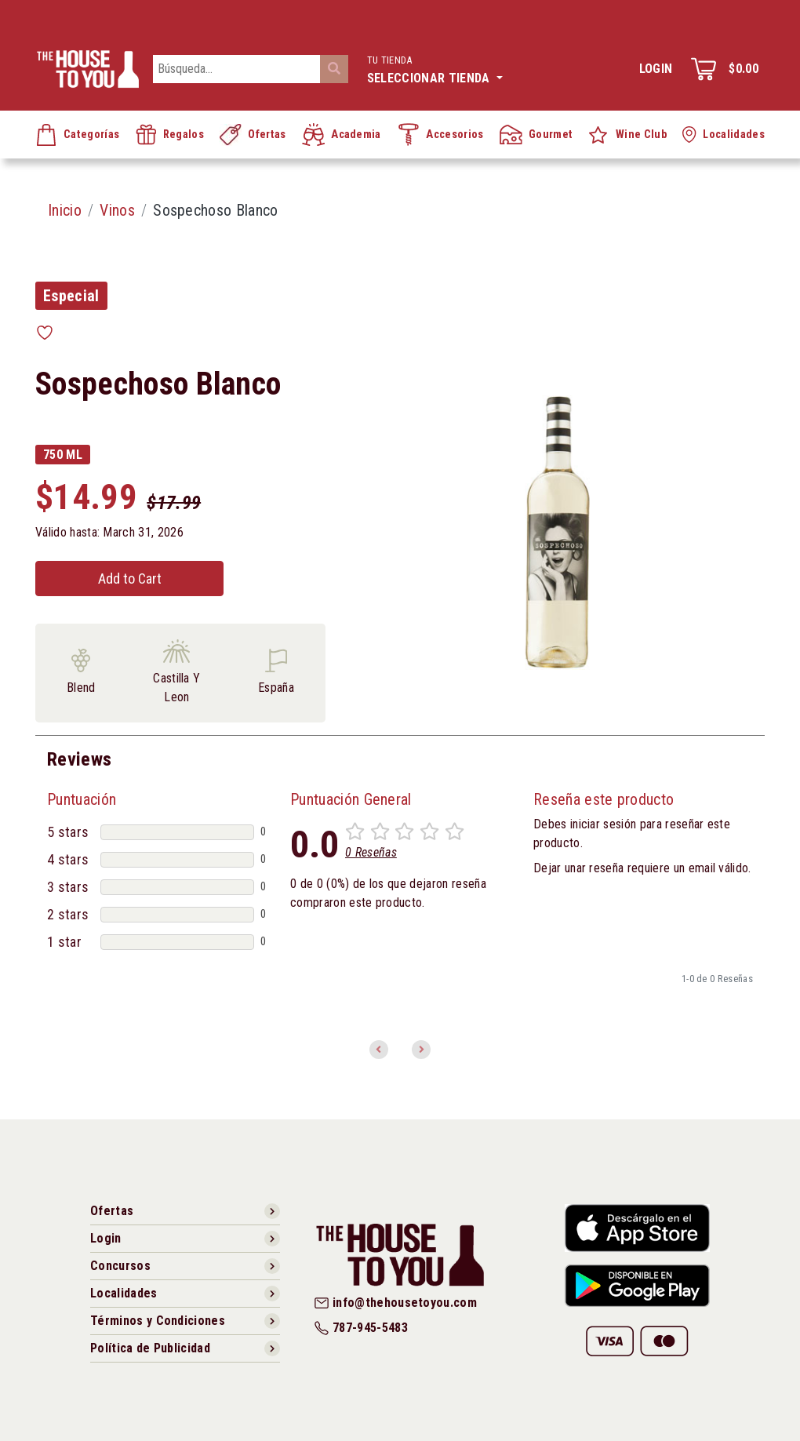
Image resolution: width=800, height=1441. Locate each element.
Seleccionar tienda (435, 68)
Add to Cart (130, 578)
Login (656, 68)
